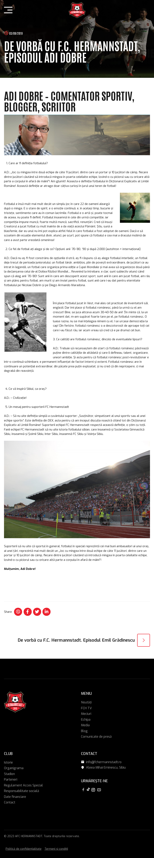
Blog (84, 731)
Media (85, 725)
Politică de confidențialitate (24, 849)
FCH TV (86, 708)
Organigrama (13, 768)
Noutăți (86, 702)
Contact (9, 802)
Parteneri (10, 779)
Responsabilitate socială (21, 791)
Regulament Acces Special (23, 785)
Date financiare (15, 797)
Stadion (9, 774)
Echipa (85, 719)
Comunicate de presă (96, 736)
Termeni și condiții (56, 849)
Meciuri (86, 714)
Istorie (8, 762)
